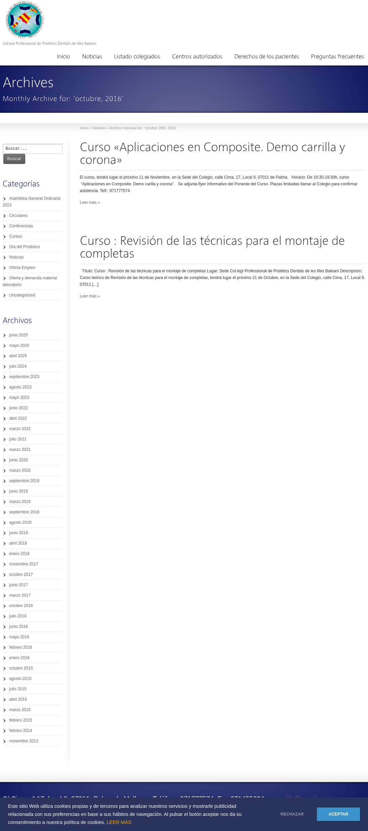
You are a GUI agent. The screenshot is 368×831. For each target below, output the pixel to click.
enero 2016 (19, 657)
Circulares (18, 215)
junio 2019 (18, 491)
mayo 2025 (19, 345)
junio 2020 (18, 460)
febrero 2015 (20, 720)
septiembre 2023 (24, 376)
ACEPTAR (338, 814)
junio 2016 (18, 626)
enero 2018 (19, 553)
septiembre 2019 (24, 480)
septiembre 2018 (24, 512)
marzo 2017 (20, 595)
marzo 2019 (20, 501)
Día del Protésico (24, 246)
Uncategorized (22, 295)
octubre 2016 (21, 605)
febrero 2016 (20, 647)
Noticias (99, 128)
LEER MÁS (119, 822)
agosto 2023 (20, 387)
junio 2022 (18, 408)
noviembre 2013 (23, 741)
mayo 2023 (19, 397)
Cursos (15, 236)
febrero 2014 (20, 730)
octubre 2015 (21, 668)
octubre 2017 (21, 574)
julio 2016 (18, 616)
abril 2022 (18, 418)
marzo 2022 (20, 428)
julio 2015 (18, 689)
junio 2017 (18, 585)
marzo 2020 (20, 470)
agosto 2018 (20, 522)
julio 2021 (18, 439)
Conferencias (21, 226)
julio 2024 (18, 366)
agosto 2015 (20, 678)
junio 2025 (18, 335)
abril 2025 (18, 356)
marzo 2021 (20, 449)
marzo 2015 (20, 709)
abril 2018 (18, 543)
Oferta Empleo (22, 267)
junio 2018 (18, 532)
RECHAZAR (292, 814)
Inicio (84, 128)
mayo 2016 (19, 637)
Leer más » (90, 202)
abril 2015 (18, 699)
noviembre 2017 (23, 564)
